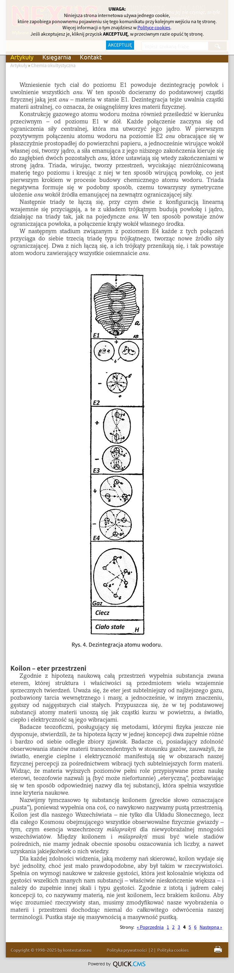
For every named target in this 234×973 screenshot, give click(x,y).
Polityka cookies (173, 950)
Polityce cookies (153, 28)
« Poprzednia (150, 927)
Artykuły (22, 57)
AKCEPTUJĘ (120, 45)
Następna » (211, 927)
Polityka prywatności (127, 950)
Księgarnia (56, 57)
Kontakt (91, 57)
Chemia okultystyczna (53, 65)
